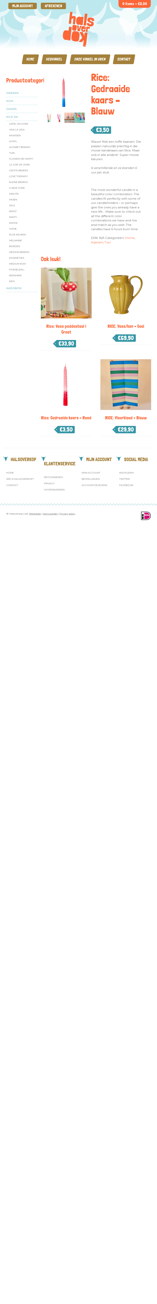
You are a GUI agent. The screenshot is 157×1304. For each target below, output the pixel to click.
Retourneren (53, 477)
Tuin (12, 152)
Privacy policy (67, 513)
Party (13, 217)
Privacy (49, 483)
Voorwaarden (54, 489)
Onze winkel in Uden (90, 59)
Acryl (13, 141)
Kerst (13, 211)
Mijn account (22, 6)
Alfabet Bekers (19, 147)
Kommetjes (16, 257)
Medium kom (17, 263)
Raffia (13, 222)
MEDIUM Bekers (19, 252)
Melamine (15, 240)
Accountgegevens (94, 485)
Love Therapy (18, 176)
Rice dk (12, 116)
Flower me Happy (21, 158)
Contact (124, 59)
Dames (11, 108)
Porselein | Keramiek (16, 272)
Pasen (13, 199)
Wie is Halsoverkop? (20, 478)
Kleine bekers (18, 182)
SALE (12, 205)
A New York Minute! (17, 190)
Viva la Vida (17, 129)
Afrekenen (53, 6)
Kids (9, 100)
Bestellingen (91, 478)
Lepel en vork (18, 123)
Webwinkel (54, 59)
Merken (12, 92)
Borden (14, 246)
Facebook (126, 485)
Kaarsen (15, 135)
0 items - (134, 4)
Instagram (126, 472)
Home (30, 59)
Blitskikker (35, 513)
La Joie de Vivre (19, 164)
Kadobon (14, 288)
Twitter (124, 478)
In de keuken (17, 234)
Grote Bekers (18, 170)
